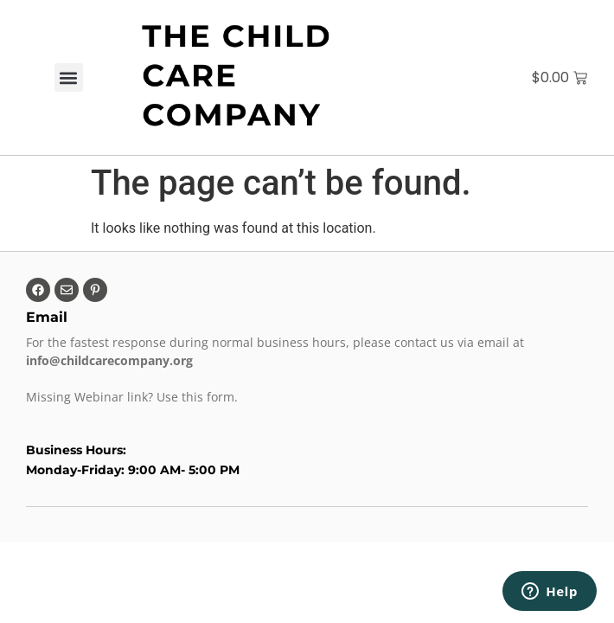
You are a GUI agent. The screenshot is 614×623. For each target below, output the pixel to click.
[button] (68, 77)
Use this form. (199, 397)
